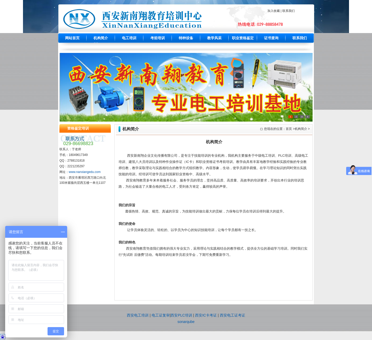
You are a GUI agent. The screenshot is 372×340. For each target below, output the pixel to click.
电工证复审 (161, 315)
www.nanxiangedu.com (84, 172)
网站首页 (72, 38)
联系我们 (299, 38)
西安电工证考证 (232, 315)
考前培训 (157, 38)
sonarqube (186, 322)
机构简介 (101, 38)
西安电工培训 (138, 315)
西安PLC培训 (181, 315)
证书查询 (271, 38)
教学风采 (214, 38)
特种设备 (186, 38)
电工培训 (129, 38)
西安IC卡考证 (206, 315)
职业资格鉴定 (243, 38)
